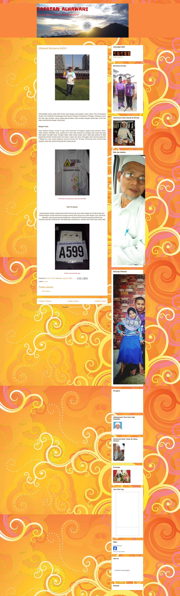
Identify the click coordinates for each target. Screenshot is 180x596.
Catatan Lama (100, 301)
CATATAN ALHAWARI (62, 9)
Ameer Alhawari (117, 545)
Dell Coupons (118, 57)
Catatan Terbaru (45, 301)
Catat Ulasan (45, 291)
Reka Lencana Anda (119, 551)
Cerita (46, 281)
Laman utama (73, 301)
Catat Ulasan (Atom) (75, 307)
